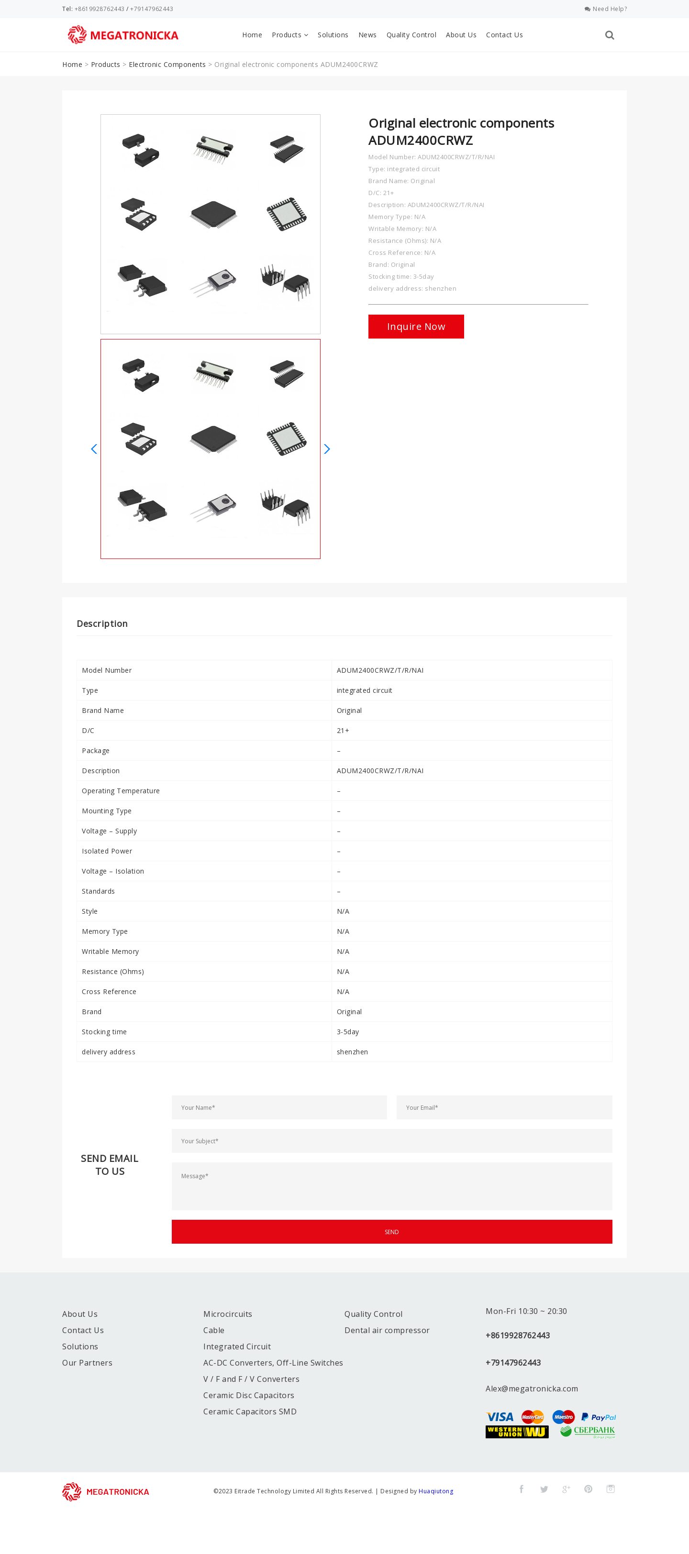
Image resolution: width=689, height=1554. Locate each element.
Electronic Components (167, 64)
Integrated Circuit (237, 1346)
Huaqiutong (436, 1491)
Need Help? (606, 9)
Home (252, 34)
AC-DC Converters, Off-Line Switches (273, 1362)
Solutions (333, 34)
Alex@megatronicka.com (532, 1388)
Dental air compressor (387, 1330)
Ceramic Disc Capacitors (249, 1395)
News (367, 34)
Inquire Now (416, 326)
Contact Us (504, 34)
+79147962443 (151, 9)
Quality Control (412, 34)
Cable (214, 1330)
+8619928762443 (100, 9)
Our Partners (87, 1362)
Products (290, 34)
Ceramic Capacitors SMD (250, 1411)
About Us (461, 34)
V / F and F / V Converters (251, 1379)
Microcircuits (228, 1314)
